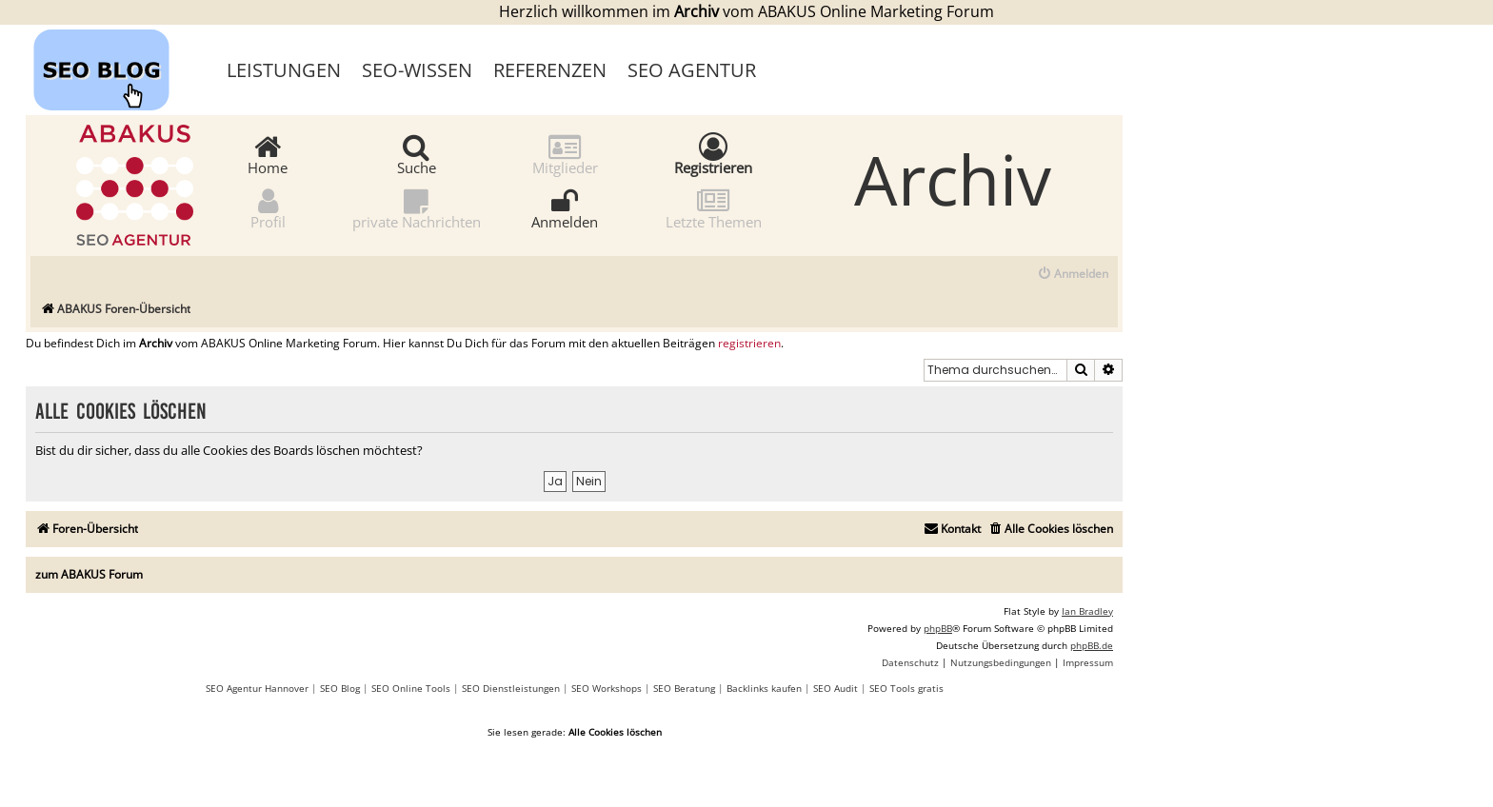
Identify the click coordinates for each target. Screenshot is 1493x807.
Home (268, 153)
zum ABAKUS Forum (89, 574)
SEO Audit (835, 688)
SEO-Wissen (417, 70)
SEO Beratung (684, 688)
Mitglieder (565, 153)
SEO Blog (340, 688)
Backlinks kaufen (764, 688)
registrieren (749, 343)
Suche (416, 153)
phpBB (938, 628)
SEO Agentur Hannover (257, 688)
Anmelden (564, 208)
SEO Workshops (606, 688)
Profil (268, 208)
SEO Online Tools (410, 688)
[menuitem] (1072, 274)
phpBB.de (1091, 645)
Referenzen (550, 70)
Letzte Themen (714, 208)
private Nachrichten (416, 208)
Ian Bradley (1087, 611)
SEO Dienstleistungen (511, 688)
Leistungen (284, 70)
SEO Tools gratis (906, 688)
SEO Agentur (691, 70)
